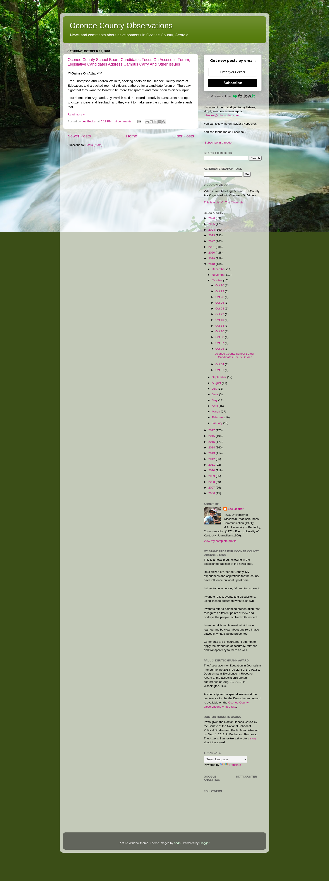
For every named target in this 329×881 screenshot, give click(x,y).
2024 (212, 229)
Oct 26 (220, 302)
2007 (212, 487)
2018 (212, 264)
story (253, 738)
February (218, 417)
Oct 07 (220, 343)
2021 (212, 247)
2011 (212, 464)
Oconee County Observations (121, 25)
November (219, 274)
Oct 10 (220, 331)
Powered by (233, 96)
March (216, 411)
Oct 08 (220, 337)
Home (131, 136)
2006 (212, 493)
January (217, 423)
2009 (212, 476)
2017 (212, 430)
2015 (212, 441)
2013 (212, 453)
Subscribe (232, 83)
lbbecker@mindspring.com (221, 115)
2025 (212, 224)
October (217, 280)
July (215, 388)
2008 (212, 482)
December (219, 269)
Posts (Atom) (94, 145)
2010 (212, 470)
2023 (212, 235)
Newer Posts (79, 136)
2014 (212, 447)
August (217, 383)
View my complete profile (220, 541)
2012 (212, 459)
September (219, 377)
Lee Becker (235, 509)
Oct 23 (220, 308)
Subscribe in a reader (219, 142)
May (215, 400)
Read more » (76, 114)
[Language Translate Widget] (225, 759)
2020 (212, 252)
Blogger (204, 843)
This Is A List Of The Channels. (224, 202)
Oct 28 (220, 297)
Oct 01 (220, 370)
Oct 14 (220, 325)
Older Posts (183, 136)
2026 (212, 218)
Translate (230, 764)
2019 (212, 258)
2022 (212, 241)
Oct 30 (220, 285)
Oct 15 (220, 319)
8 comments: (124, 121)
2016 (212, 436)
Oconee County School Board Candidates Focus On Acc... (234, 355)
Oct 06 (220, 348)
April (215, 406)
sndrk (177, 843)
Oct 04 (220, 364)
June (215, 394)
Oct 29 (220, 291)
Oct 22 (220, 314)
